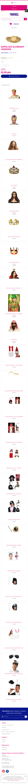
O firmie (3, 741)
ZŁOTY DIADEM (14, 185)
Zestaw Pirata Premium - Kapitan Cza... (14, 493)
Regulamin (4, 727)
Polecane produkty (5, 85)
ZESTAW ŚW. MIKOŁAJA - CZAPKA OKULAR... (14, 365)
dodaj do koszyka (15, 76)
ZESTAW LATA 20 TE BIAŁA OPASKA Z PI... (14, 622)
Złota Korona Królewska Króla (14, 236)
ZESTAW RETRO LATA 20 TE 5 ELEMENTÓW (14, 416)
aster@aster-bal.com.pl (9, 766)
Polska (2, 11)
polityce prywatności (15, 780)
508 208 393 (6, 762)
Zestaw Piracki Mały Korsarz (14, 519)
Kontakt (3, 739)
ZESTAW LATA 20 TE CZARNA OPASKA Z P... (14, 596)
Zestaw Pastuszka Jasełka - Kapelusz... (14, 545)
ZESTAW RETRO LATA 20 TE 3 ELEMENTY (14, 442)
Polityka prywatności (6, 733)
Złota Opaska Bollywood (14, 211)
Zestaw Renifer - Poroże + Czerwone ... (14, 468)
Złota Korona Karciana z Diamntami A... (14, 288)
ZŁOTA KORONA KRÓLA (14, 262)
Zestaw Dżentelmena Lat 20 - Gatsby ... (14, 699)
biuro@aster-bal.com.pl (9, 767)
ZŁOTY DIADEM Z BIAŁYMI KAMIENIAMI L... (14, 159)
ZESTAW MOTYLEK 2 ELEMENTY (14, 570)
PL (14, 2)
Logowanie (14, 6)
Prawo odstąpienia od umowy (8, 731)
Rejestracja (14, 8)
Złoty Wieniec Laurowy (14, 108)
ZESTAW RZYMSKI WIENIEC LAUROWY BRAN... (14, 390)
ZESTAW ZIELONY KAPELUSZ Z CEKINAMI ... (14, 313)
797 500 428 (6, 763)
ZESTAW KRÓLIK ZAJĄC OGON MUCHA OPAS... (14, 648)
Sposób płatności (5, 729)
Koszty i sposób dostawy (7, 725)
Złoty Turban (14, 133)
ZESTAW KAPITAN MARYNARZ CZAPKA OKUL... (14, 673)
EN (15, 2)
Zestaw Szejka (14, 339)
